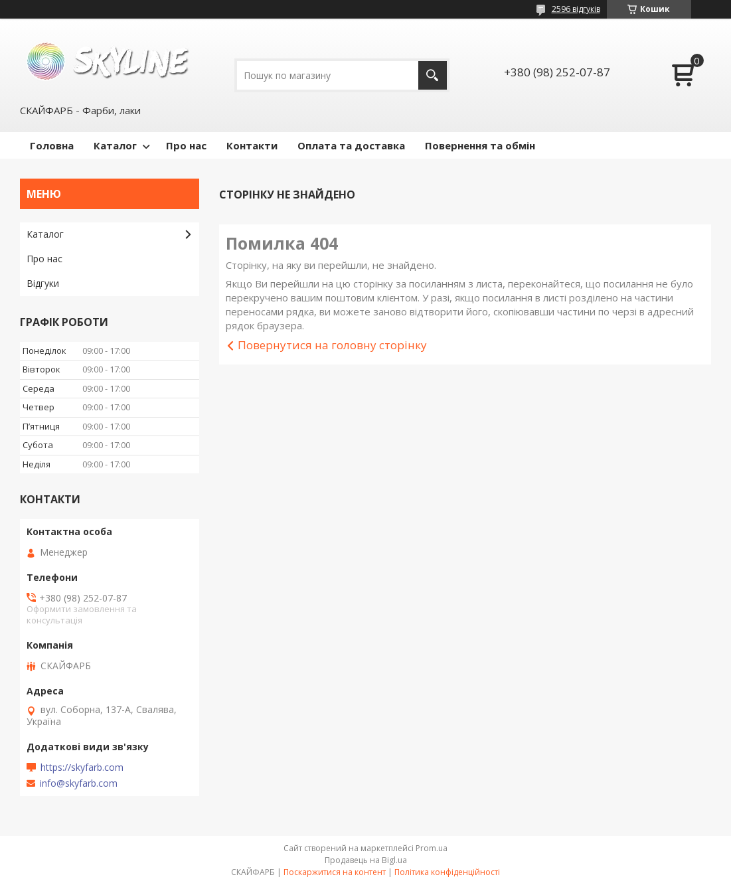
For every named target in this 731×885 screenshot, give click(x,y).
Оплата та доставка (351, 145)
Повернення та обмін (480, 145)
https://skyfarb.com (82, 767)
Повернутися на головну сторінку (332, 345)
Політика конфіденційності (447, 872)
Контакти (252, 145)
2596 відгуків (576, 9)
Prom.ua (431, 848)
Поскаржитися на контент (335, 872)
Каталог (115, 145)
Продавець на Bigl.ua (366, 860)
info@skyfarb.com (79, 783)
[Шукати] (432, 75)
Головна (52, 145)
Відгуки (43, 283)
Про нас (186, 145)
